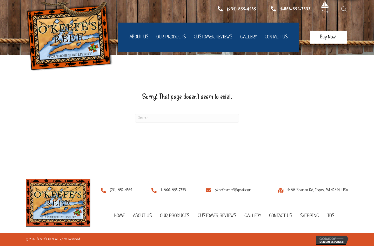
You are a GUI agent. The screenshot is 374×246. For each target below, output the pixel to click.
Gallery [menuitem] (252, 215)
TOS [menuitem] (331, 215)
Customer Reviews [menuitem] (217, 215)
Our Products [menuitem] (175, 215)
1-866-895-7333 (295, 9)
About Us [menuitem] (142, 215)
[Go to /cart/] (325, 4)
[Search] (187, 118)
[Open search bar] (343, 9)
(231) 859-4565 (241, 9)
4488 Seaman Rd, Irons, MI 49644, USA (318, 190)
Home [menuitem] (119, 215)
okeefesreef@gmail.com (233, 190)
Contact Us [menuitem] (280, 215)
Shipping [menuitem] (309, 215)
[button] (328, 37)
